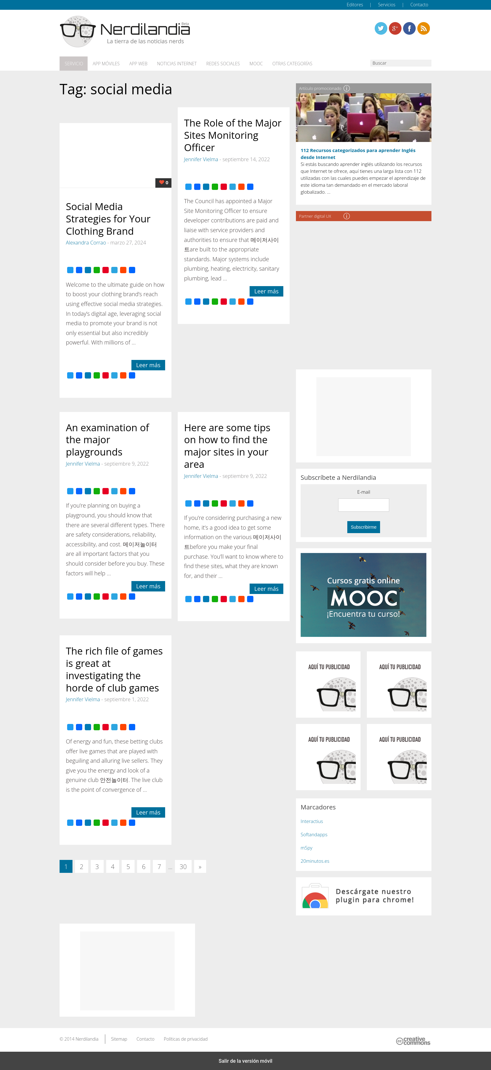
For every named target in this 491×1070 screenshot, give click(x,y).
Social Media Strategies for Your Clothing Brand (108, 218)
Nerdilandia (87, 1038)
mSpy (306, 847)
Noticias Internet (174, 63)
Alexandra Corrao (86, 241)
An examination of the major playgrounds (107, 439)
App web (136, 63)
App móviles (104, 63)
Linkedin (423, 28)
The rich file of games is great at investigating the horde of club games (114, 668)
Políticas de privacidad (186, 1038)
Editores (355, 5)
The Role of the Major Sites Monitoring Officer (233, 134)
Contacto (419, 5)
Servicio (73, 63)
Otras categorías (287, 63)
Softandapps (314, 833)
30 (183, 866)
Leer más (148, 364)
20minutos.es (315, 860)
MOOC (251, 63)
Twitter (381, 28)
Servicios (387, 5)
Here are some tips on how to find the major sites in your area (227, 445)
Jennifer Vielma (201, 158)
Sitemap (119, 1038)
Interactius (312, 820)
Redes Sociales (219, 63)
